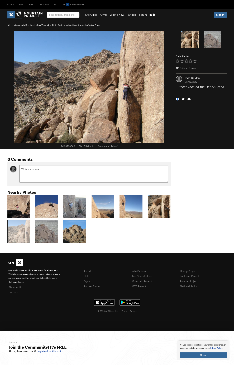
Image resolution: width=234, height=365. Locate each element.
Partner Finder (92, 286)
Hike (31, 4)
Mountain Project (142, 281)
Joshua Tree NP (42, 25)
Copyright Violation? (108, 146)
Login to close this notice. (50, 351)
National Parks (188, 286)
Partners (131, 14)
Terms (124, 311)
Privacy (133, 311)
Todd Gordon (192, 77)
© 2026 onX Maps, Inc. (108, 311)
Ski (56, 4)
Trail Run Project (189, 276)
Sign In (220, 14)
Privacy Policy (216, 348)
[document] (203, 350)
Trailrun (44, 4)
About (87, 271)
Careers (12, 291)
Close (203, 355)
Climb (10, 4)
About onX (14, 286)
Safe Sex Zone (92, 25)
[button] (177, 99)
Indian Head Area (74, 25)
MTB (21, 4)
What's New (117, 14)
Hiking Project (188, 271)
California (27, 25)
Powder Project (188, 281)
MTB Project (139, 286)
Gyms (103, 14)
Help (86, 276)
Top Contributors (141, 276)
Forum (143, 14)
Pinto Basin (57, 25)
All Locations (13, 25)
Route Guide (90, 14)
